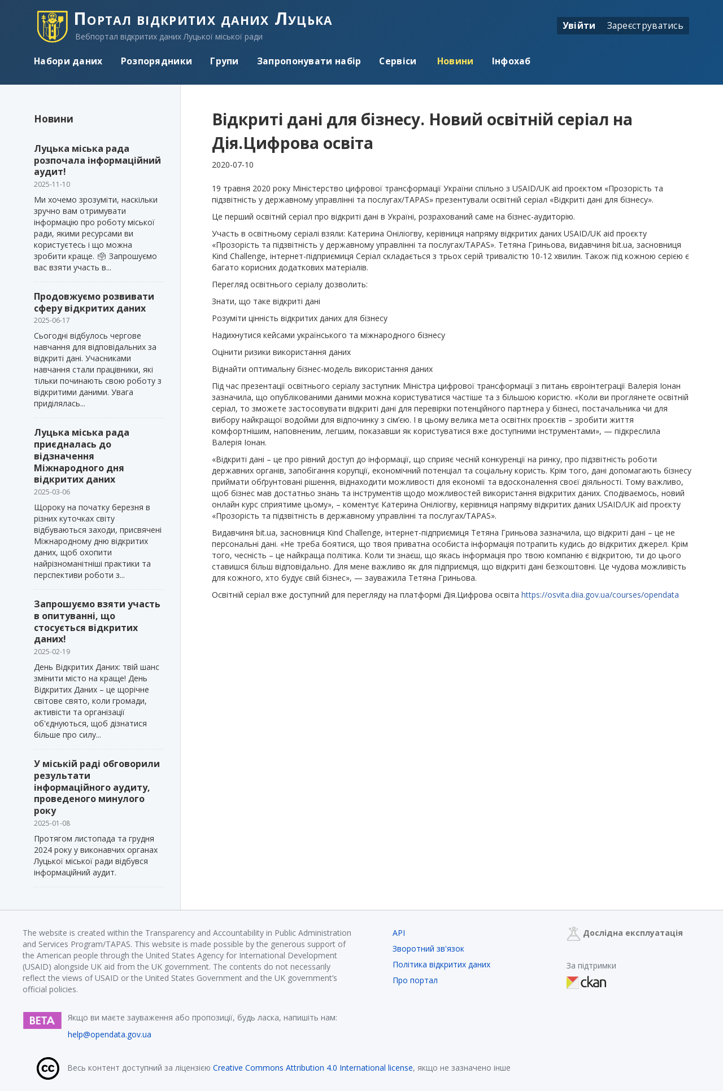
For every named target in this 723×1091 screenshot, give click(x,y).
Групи (224, 61)
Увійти (579, 25)
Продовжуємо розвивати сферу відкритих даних (94, 302)
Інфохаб (511, 61)
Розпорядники (157, 61)
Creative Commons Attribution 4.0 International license (313, 1067)
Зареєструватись (645, 25)
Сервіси (397, 61)
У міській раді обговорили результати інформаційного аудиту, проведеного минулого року (97, 787)
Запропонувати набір (309, 61)
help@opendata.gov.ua (109, 1034)
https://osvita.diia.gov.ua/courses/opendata (600, 594)
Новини (454, 61)
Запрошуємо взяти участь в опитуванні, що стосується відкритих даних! (97, 621)
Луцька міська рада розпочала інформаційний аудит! (97, 160)
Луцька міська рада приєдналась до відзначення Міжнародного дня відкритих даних (81, 455)
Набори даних (68, 61)
